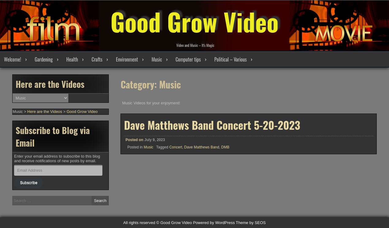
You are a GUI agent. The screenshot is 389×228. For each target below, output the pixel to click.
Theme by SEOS (251, 222)
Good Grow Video (194, 21)
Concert (175, 147)
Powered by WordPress (214, 222)
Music (156, 59)
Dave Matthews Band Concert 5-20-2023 (212, 125)
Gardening (44, 59)
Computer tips (188, 59)
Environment (127, 59)
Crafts (97, 59)
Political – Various (230, 59)
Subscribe (28, 182)
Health (72, 59)
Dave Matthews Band (201, 147)
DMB (225, 147)
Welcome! (12, 59)
